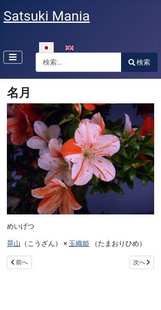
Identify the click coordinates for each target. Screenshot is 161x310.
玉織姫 (79, 243)
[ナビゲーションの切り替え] (12, 57)
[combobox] (79, 62)
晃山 (14, 243)
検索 (139, 62)
